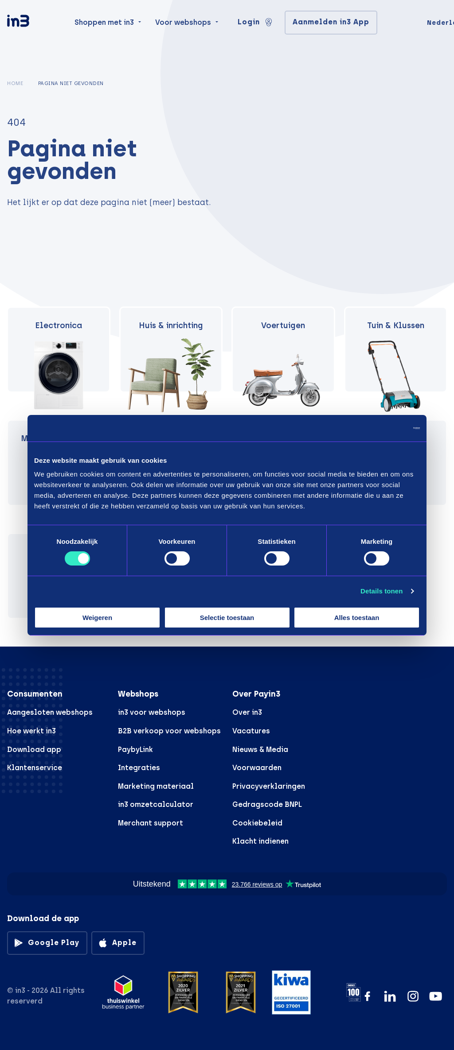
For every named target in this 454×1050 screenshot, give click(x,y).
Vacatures (251, 731)
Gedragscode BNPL (267, 804)
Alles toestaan (357, 617)
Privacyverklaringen (268, 786)
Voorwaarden (257, 767)
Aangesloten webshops (50, 712)
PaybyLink (135, 749)
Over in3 (247, 712)
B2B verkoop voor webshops (169, 731)
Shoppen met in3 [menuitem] (104, 36)
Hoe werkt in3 (31, 731)
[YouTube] (435, 996)
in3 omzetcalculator (155, 804)
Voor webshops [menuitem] (183, 36)
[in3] (33, 36)
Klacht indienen (260, 841)
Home (15, 83)
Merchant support (150, 823)
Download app (34, 749)
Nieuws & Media (260, 749)
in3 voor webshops (151, 712)
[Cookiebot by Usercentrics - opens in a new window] (381, 427)
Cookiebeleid (257, 823)
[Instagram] (413, 996)
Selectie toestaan (227, 617)
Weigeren (97, 617)
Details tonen (381, 591)
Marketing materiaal (156, 786)
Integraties (139, 767)
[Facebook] (367, 996)
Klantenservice (34, 767)
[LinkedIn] (390, 996)
